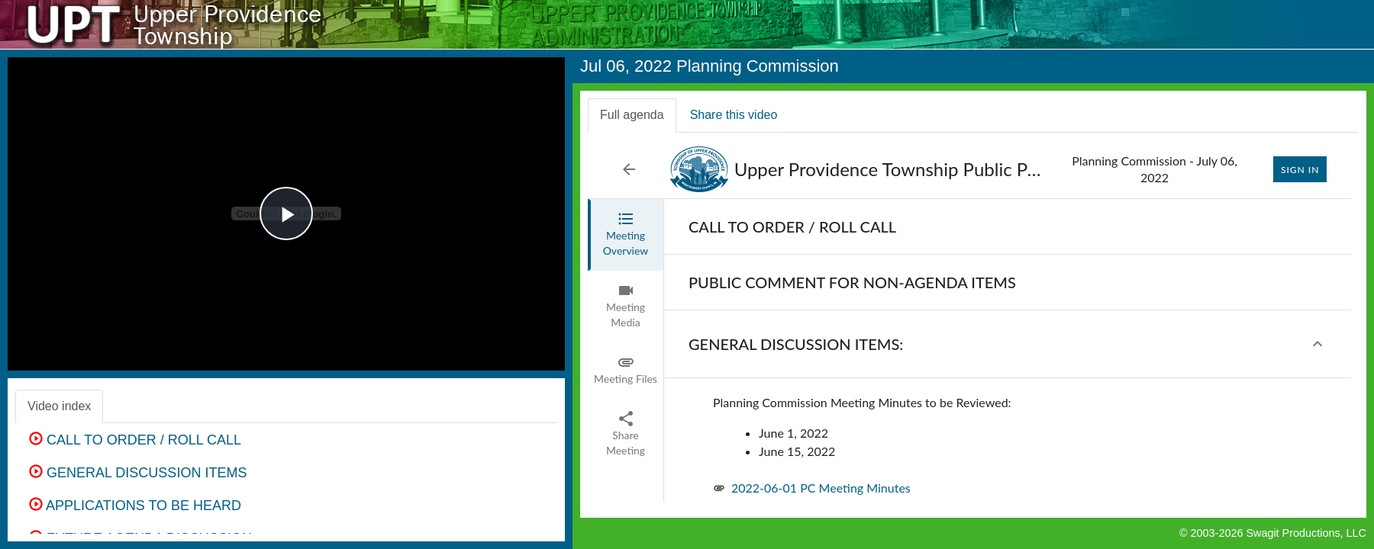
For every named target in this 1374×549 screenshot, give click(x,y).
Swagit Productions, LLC (1306, 533)
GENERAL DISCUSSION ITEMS (138, 472)
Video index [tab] (59, 406)
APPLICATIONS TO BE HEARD (135, 505)
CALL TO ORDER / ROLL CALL (135, 440)
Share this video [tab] (734, 114)
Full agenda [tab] (632, 114)
